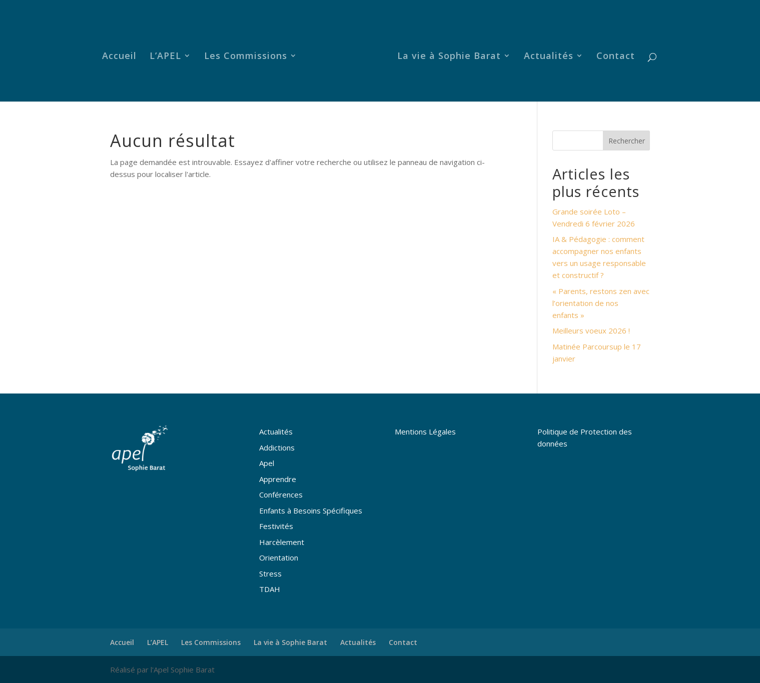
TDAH (269, 589)
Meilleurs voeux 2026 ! (591, 331)
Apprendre (277, 479)
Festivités (276, 526)
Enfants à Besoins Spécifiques (310, 511)
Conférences (281, 495)
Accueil (119, 57)
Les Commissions (245, 57)
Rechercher (626, 141)
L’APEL (165, 57)
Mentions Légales (425, 431)
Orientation (278, 557)
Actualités (548, 57)
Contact (615, 57)
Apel (266, 463)
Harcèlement (281, 542)
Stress (270, 573)
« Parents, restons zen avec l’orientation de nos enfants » (600, 303)
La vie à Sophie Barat (449, 57)
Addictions (277, 447)
